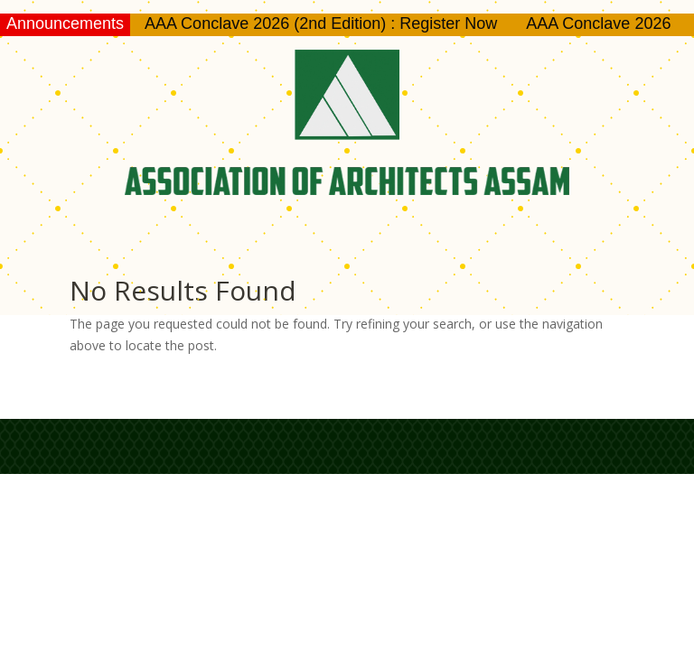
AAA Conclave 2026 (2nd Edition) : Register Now (321, 23)
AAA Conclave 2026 (598, 23)
